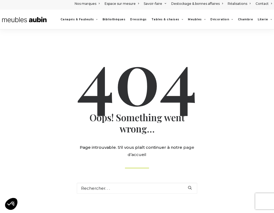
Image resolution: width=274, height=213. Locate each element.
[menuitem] (88, 3)
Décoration (221, 19)
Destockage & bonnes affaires (197, 4)
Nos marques (87, 4)
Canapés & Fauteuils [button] (79, 19)
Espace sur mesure (122, 4)
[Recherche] (137, 188)
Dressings (138, 19)
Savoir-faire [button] (155, 4)
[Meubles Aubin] (24, 19)
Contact (264, 4)
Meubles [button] (197, 19)
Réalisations (239, 4)
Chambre (245, 19)
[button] (190, 188)
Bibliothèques (113, 19)
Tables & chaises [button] (167, 19)
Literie (265, 19)
